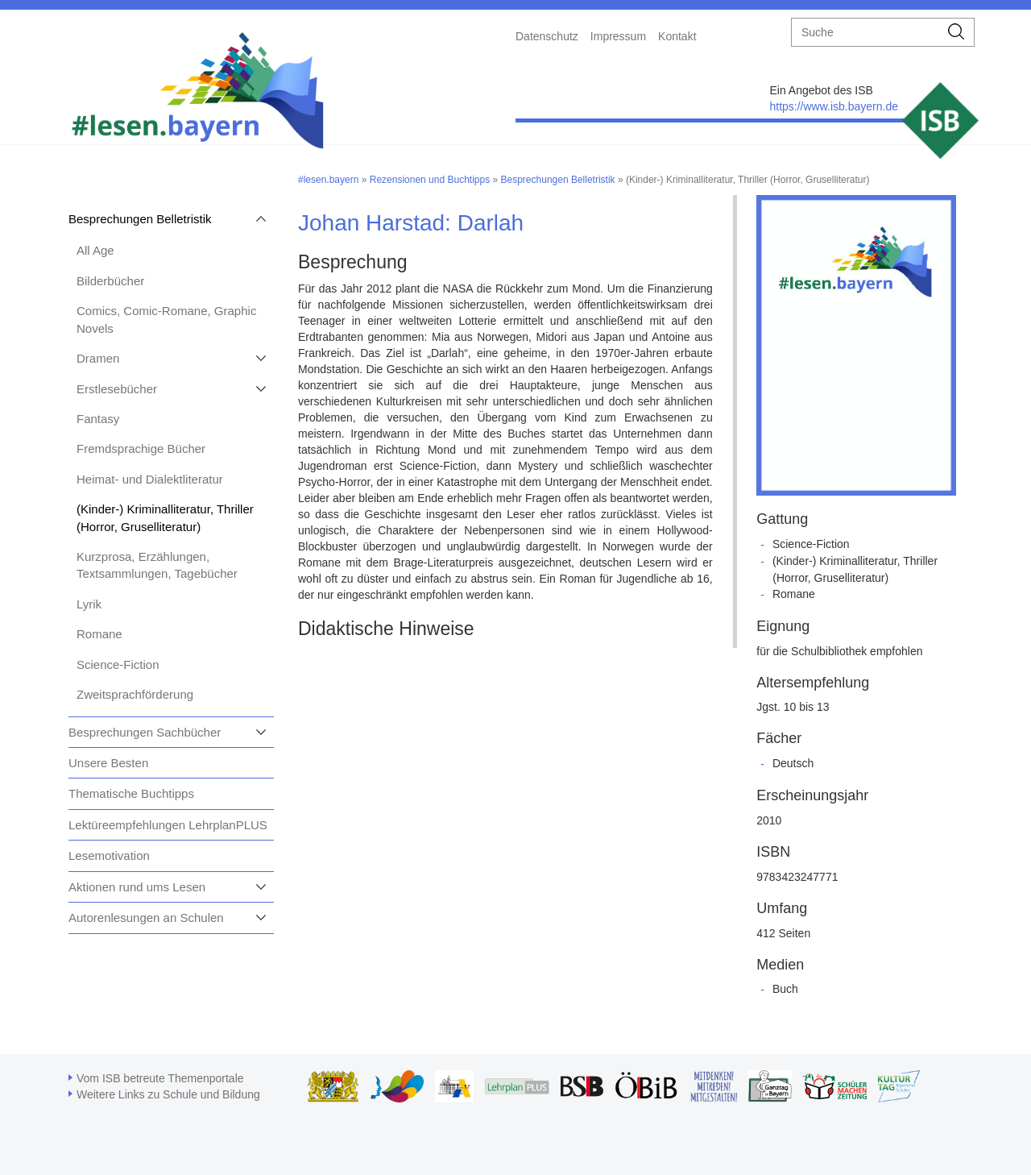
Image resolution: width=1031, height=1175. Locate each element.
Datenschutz (547, 36)
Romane (99, 634)
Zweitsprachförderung (135, 694)
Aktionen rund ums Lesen (136, 887)
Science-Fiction (118, 664)
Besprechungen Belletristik (140, 219)
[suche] (865, 32)
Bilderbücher (110, 281)
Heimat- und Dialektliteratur (150, 479)
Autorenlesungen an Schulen (146, 917)
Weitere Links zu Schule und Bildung (168, 1094)
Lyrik (89, 604)
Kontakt (677, 36)
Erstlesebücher (117, 389)
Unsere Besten (108, 763)
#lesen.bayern (328, 179)
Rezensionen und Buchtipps (430, 179)
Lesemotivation (109, 855)
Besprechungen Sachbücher (144, 732)
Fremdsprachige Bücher (141, 448)
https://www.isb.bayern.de (833, 106)
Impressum (618, 36)
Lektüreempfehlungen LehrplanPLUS (167, 825)
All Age (95, 250)
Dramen (98, 358)
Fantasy (98, 419)
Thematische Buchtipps (131, 793)
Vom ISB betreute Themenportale (160, 1078)
